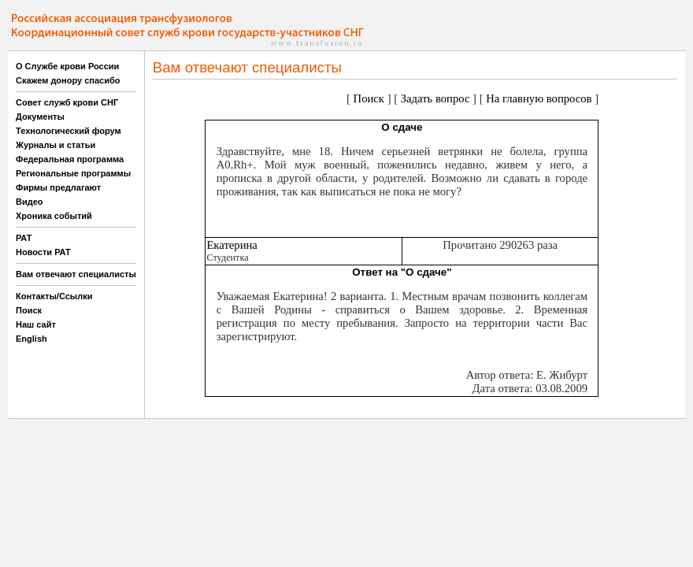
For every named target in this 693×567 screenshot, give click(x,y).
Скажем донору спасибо (68, 80)
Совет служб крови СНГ (67, 102)
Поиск (29, 310)
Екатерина (231, 245)
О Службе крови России (67, 66)
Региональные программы (73, 173)
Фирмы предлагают (58, 187)
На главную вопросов (538, 98)
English (31, 338)
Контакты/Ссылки (54, 296)
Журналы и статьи (55, 145)
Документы (40, 116)
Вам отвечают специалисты (76, 274)
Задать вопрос (435, 98)
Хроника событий (54, 215)
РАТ (24, 238)
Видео (29, 201)
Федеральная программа (70, 159)
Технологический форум (68, 130)
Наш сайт (36, 324)
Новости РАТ (43, 252)
